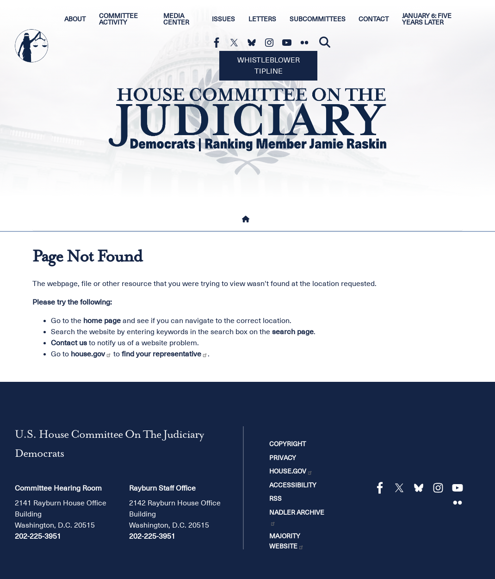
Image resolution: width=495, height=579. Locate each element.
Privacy (282, 457)
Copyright (287, 444)
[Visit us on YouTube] (289, 42)
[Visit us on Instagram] (271, 42)
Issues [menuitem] (223, 19)
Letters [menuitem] (262, 19)
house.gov (91, 354)
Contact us (69, 343)
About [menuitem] (75, 19)
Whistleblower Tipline (268, 65)
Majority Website (286, 541)
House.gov (291, 471)
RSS (275, 498)
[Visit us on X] (236, 42)
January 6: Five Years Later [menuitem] (427, 19)
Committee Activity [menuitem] (118, 19)
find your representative (165, 354)
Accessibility (292, 485)
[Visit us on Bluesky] (254, 42)
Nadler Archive (296, 517)
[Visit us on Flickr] (307, 42)
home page (102, 321)
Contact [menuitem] (374, 19)
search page (293, 332)
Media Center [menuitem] (176, 19)
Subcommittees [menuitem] (318, 19)
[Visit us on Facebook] (219, 42)
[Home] (247, 219)
